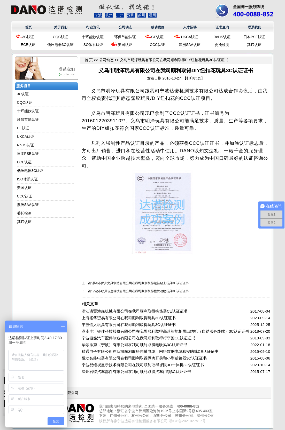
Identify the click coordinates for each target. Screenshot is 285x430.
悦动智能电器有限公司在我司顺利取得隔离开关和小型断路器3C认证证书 (144, 358)
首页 (28, 27)
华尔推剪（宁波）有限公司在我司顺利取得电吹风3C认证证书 (134, 345)
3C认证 (28, 37)
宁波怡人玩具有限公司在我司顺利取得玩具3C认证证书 (129, 324)
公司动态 (125, 27)
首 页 (89, 60)
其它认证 (254, 45)
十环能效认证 (93, 37)
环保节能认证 (125, 37)
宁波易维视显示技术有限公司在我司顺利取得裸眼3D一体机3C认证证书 (143, 365)
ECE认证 (28, 45)
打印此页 (194, 78)
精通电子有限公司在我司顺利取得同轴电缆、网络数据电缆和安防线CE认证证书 (150, 351)
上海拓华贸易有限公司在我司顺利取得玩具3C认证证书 (129, 318)
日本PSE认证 (254, 37)
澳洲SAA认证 (190, 45)
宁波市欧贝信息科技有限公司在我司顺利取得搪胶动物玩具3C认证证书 (140, 291)
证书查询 (222, 27)
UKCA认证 (189, 37)
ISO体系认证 (92, 45)
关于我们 (60, 27)
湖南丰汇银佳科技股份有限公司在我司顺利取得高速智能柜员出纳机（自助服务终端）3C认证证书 (165, 331)
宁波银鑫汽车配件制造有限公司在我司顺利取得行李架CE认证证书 (139, 338)
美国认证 (125, 45)
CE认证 (157, 37)
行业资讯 (93, 27)
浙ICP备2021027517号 (187, 421)
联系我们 (254, 27)
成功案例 (157, 27)
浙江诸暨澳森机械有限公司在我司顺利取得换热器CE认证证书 (135, 311)
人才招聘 (190, 27)
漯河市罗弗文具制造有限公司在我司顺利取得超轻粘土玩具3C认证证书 (140, 283)
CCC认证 (157, 45)
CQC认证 (60, 37)
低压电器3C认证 (60, 45)
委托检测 (222, 45)
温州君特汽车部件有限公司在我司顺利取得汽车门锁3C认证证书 (136, 371)
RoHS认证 (221, 37)
